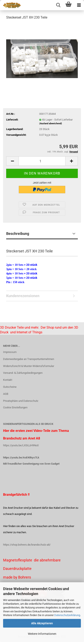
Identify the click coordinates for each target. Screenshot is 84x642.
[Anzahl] (42, 161)
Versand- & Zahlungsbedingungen (23, 372)
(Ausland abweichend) (50, 123)
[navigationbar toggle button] (79, 5)
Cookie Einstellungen (15, 407)
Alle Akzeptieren (42, 623)
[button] (12, 161)
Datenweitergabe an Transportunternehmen (28, 359)
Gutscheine (10, 386)
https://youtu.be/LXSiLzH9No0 (21, 445)
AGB (5, 393)
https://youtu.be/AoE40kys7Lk (21, 457)
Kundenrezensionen (22, 296)
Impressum (10, 352)
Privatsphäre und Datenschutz (20, 400)
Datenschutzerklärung (67, 615)
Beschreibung (17, 233)
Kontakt (7, 379)
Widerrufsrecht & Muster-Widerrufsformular (28, 366)
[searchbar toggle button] (58, 5)
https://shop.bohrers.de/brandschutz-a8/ (27, 544)
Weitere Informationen (42, 633)
